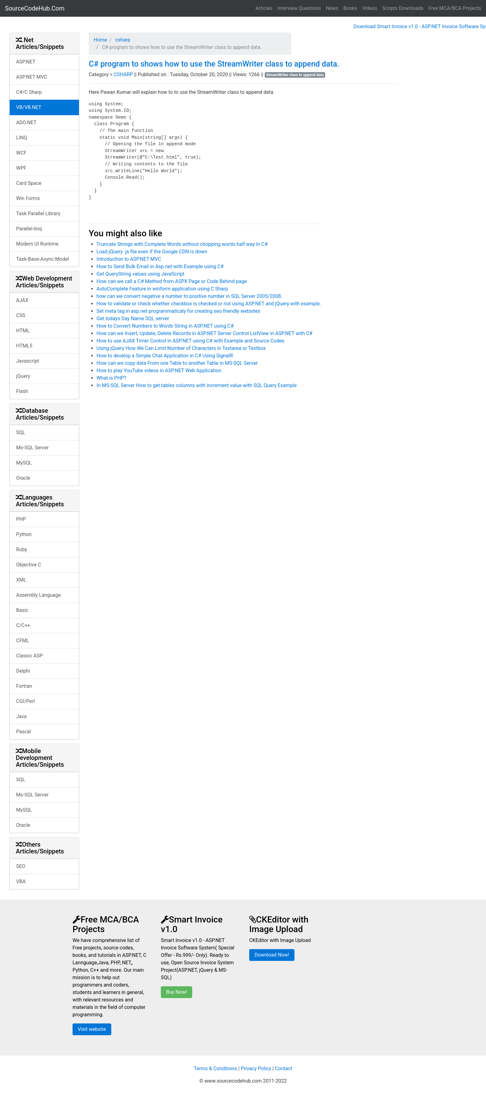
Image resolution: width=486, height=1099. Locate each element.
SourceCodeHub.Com (34, 8)
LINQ (21, 138)
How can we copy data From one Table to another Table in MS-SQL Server (177, 363)
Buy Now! (176, 992)
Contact (283, 1068)
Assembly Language (38, 595)
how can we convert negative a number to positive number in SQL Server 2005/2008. (189, 296)
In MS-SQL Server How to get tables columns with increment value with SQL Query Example (196, 385)
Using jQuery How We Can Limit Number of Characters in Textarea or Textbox (181, 348)
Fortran (24, 686)
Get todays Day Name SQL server (132, 318)
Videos (369, 8)
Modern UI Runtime (37, 244)
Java (21, 716)
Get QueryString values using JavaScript (140, 274)
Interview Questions (299, 8)
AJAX (22, 300)
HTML (22, 331)
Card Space (28, 183)
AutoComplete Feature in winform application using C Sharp (162, 289)
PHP (21, 519)
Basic (22, 610)
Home (100, 40)
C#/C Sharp (29, 92)
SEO (20, 866)
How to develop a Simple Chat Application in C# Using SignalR (164, 356)
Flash (22, 391)
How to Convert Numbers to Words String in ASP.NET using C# (165, 326)
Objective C (28, 565)
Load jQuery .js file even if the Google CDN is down (151, 252)
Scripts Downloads (402, 8)
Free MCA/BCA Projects (454, 8)
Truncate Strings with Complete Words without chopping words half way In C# (181, 244)
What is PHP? (111, 378)
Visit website (92, 1029)
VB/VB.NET (28, 107)
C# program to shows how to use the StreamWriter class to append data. (214, 63)
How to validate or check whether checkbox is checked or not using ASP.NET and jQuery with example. (208, 304)
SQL (20, 432)
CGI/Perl (25, 701)
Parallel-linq (29, 229)
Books (350, 8)
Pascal (23, 732)
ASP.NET (25, 62)
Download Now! (271, 955)
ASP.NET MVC (31, 77)
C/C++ (23, 625)
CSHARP (124, 74)
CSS (20, 315)
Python (24, 534)
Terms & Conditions (215, 1068)
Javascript (27, 361)
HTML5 (24, 346)
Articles (264, 8)
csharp (122, 40)
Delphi (23, 671)
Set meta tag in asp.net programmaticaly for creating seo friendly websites (178, 311)
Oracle (23, 478)
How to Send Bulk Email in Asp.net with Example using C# (159, 266)
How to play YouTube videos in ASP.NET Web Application (158, 370)
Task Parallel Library (38, 213)
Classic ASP (29, 656)
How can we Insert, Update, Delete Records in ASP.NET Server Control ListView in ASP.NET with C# (204, 333)
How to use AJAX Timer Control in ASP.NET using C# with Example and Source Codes (190, 341)
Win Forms (28, 198)
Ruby (21, 549)
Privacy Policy (256, 1068)
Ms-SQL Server (32, 448)
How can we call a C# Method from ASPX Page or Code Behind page (171, 281)
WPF (21, 168)
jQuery (23, 376)
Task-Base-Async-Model (42, 259)
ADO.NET (26, 122)
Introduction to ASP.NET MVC (128, 259)
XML (21, 580)
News (332, 8)
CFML (22, 640)
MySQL (24, 463)
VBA (21, 881)
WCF (21, 153)
